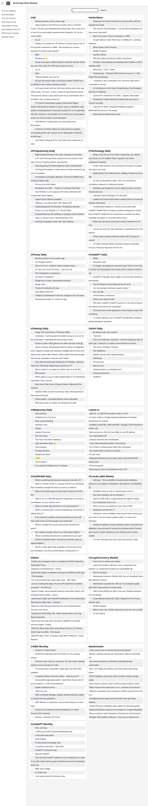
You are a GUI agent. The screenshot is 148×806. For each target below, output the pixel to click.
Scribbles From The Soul (45, 417)
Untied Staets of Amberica (104, 295)
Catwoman (97, 358)
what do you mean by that (103, 299)
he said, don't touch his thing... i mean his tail (53, 269)
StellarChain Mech (42, 454)
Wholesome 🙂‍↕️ (41, 58)
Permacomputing (96, 466)
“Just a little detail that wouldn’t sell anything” (107, 443)
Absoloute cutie (99, 262)
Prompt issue (98, 362)
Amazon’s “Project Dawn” (45, 650)
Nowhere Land (41, 425)
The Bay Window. (42, 451)
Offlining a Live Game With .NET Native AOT (53, 203)
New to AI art (98, 366)
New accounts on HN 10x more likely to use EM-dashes (112, 432)
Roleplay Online (8, 37)
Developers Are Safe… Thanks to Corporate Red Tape (57, 188)
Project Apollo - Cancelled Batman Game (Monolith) (56, 399)
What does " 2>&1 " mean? (104, 70)
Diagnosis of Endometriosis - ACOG (46, 569)
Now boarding (41, 447)
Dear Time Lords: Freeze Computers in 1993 (111, 36)
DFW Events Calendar (10, 33)
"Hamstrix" (97, 336)
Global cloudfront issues (45, 687)
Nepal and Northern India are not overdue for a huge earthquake (115, 710)
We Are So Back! (100, 573)
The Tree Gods (41, 436)
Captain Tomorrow (42, 432)
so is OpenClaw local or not (104, 502)
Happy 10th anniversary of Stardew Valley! (52, 332)
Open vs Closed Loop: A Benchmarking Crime (54, 218)
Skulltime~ (97, 377)
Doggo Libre (40, 284)
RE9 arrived (40, 373)
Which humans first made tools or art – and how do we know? (114, 687)
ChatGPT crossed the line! (46, 750)
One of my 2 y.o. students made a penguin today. (55, 266)
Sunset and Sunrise (101, 373)
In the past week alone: (44, 735)
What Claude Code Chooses (105, 47)
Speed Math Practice (10, 26)
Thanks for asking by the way (47, 288)
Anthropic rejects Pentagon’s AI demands (110, 196)
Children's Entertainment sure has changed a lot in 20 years (59, 295)
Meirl (37, 55)
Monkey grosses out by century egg (49, 21)
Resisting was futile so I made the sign (51, 299)
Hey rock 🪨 (98, 292)
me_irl (37, 40)
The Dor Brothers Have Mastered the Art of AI (112, 284)
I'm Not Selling (99, 613)
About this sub (41, 691)
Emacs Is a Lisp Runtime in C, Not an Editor (53, 210)
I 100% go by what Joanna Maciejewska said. (54, 732)
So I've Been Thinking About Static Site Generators (110, 447)
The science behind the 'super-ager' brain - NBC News (53, 580)
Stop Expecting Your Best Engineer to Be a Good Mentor (58, 166)
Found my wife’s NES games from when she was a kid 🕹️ (59, 343)
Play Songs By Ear (9, 22)
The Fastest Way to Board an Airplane (104, 451)
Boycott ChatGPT (42, 754)
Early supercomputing (44, 421)
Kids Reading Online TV (11, 29)
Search (103, 10)
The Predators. (41, 462)
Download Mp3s (8, 15)
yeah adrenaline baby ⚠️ (45, 443)
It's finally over (41, 772)
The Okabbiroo (99, 351)
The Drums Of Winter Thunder (105, 347)
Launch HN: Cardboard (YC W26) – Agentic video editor (116, 96)
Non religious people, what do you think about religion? (57, 532)
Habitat (38, 428)
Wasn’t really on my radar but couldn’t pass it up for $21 (58, 369)
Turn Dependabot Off (97, 436)
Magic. (96, 258)
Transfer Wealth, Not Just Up (47, 77)
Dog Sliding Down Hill (44, 292)
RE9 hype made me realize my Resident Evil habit (55, 403)
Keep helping (40, 739)
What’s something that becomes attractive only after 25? (58, 480)
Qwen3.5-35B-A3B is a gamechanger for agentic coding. (116, 499)
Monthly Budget (99, 606)
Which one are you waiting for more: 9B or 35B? (113, 506)
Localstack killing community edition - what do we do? (57, 676)
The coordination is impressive (47, 273)
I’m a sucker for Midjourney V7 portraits (51, 466)
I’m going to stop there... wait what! (49, 746)
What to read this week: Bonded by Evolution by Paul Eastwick (115, 713)
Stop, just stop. (41, 728)
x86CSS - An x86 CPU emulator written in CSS (108, 414)
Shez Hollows (40, 414)
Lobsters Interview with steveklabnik (104, 440)
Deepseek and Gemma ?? (104, 510)
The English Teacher (43, 262)
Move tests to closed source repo (106, 114)
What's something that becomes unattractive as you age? (58, 536)
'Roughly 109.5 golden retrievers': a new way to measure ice (114, 717)
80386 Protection (100, 51)
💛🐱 (37, 458)
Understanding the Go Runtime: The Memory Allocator (57, 207)
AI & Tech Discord (9, 18)
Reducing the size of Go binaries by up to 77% (108, 469)
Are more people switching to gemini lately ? (111, 288)
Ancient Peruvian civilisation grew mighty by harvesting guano (114, 706)
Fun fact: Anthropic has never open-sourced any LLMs (115, 540)
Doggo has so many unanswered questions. (53, 281)
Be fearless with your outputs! (105, 332)
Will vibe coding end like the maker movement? (112, 58)
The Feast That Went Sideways (48, 440)
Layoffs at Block (99, 55)
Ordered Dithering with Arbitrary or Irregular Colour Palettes (59, 214)
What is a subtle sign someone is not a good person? (57, 506)
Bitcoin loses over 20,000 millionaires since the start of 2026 (117, 610)
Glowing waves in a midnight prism (107, 369)
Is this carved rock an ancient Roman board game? (110, 650)
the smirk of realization (44, 277)
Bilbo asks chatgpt (42, 769)
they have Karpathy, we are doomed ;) (108, 495)
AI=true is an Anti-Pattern (45, 184)
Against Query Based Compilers (48, 199)
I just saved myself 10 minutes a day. (50, 776)
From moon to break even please (106, 561)
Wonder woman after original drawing (108, 355)
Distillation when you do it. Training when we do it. (113, 491)
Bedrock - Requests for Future (47, 717)
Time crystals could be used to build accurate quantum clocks (114, 684)
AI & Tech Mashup (9, 11)
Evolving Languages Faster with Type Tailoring (54, 222)
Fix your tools (94, 454)
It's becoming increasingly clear (48, 743)
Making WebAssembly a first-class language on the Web (58, 155)
